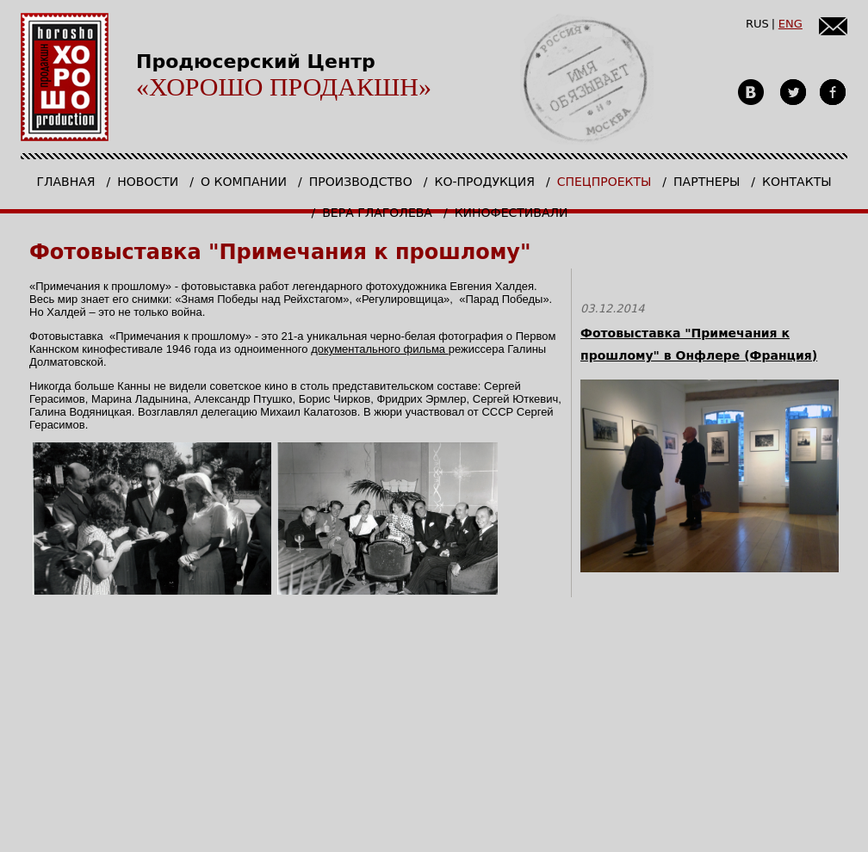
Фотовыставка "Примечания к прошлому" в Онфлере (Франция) (698, 343)
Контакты (796, 181)
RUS (757, 23)
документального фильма (380, 349)
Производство (360, 181)
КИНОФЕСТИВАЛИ (511, 212)
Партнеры (706, 181)
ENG (790, 23)
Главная (65, 181)
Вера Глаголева (377, 212)
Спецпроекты (604, 181)
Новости (147, 181)
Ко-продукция (484, 181)
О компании (244, 181)
